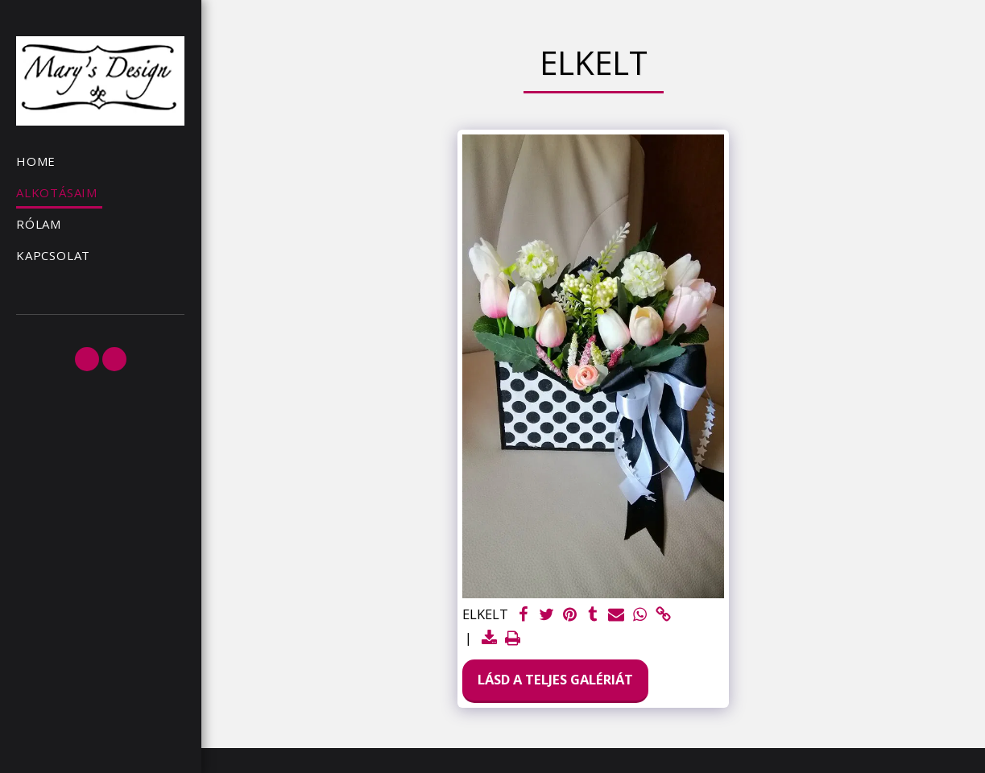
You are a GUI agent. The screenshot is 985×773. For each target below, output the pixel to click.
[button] (87, 359)
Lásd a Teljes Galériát (555, 679)
